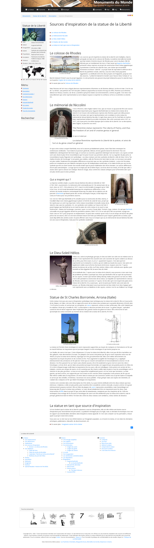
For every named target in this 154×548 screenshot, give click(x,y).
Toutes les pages (28, 108)
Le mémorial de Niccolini (59, 36)
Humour (27, 465)
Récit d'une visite (106, 443)
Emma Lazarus (71, 468)
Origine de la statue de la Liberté (69, 80)
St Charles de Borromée (59, 42)
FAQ (114, 10)
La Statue (30, 10)
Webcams (28, 461)
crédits (58, 537)
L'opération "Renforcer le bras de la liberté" (42, 454)
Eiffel (61, 391)
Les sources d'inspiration (32, 445)
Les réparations (67, 457)
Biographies (66, 459)
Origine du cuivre (72, 447)
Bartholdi (60, 193)
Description (26, 91)
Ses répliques (29, 448)
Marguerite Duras (81, 542)
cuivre (89, 305)
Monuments (125, 10)
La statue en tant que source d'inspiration (65, 45)
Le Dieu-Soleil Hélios (58, 39)
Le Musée (104, 440)
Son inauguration (68, 454)
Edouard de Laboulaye (73, 465)
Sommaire (97, 10)
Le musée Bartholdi (76, 463)
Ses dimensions (27, 97)
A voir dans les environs (109, 450)
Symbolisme (28, 443)
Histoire (25, 99)
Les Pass (104, 441)
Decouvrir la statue (107, 448)
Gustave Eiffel (71, 472)
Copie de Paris (33, 450)
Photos (27, 457)
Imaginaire (28, 463)
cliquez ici (78, 537)
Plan (107, 10)
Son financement (68, 443)
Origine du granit (72, 448)
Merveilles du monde (93, 542)
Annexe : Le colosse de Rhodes (38, 447)
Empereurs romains (106, 542)
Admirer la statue (107, 445)
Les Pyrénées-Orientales (68, 542)
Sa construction (67, 445)
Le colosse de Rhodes (58, 32)
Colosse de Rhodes (71, 83)
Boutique (65, 10)
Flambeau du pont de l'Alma (37, 456)
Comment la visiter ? (28, 94)
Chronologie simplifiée (70, 440)
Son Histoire (53, 10)
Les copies (26, 105)
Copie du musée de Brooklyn (37, 452)
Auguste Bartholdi (28, 102)
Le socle (65, 452)
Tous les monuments (29, 111)
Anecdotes (28, 459)
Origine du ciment (72, 450)
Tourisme (41, 10)
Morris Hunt (70, 466)
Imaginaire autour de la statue (72, 424)
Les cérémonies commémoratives (73, 456)
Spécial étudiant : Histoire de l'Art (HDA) (36, 466)
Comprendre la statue (108, 447)
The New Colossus (76, 470)
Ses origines (67, 441)
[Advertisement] (32, 154)
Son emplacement (30, 440)
